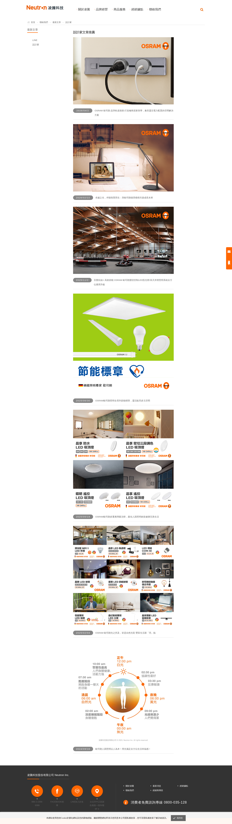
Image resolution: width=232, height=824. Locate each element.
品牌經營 (102, 9)
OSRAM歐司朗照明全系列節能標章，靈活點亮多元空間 (122, 400)
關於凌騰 (84, 9)
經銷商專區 (158, 790)
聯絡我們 (155, 9)
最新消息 (157, 786)
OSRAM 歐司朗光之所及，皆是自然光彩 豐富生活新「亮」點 (125, 633)
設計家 (35, 44)
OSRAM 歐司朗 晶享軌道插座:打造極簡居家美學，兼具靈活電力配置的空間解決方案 (134, 112)
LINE (34, 40)
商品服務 (119, 9)
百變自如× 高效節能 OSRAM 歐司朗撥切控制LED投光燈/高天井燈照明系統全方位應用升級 (133, 282)
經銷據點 (137, 9)
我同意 (180, 818)
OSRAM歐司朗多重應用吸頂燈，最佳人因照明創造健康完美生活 (127, 516)
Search (201, 9)
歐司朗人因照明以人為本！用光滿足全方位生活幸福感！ (123, 749)
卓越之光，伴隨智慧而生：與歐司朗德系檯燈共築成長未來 (124, 197)
